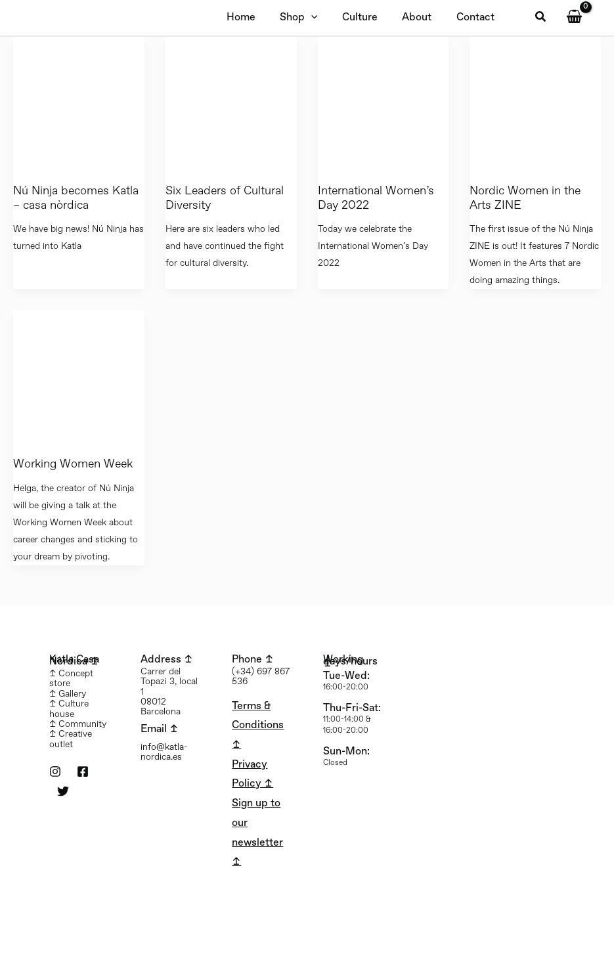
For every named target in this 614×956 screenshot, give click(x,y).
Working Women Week (73, 464)
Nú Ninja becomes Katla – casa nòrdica (76, 198)
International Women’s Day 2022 (376, 198)
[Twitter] (63, 791)
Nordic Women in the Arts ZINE (525, 198)
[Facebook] (83, 771)
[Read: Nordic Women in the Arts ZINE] (535, 102)
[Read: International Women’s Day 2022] (383, 102)
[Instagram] (55, 771)
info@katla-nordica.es (164, 752)
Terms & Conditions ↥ (258, 725)
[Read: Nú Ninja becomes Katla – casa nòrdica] (78, 102)
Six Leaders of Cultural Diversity (224, 198)
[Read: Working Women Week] (78, 375)
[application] (306, 17)
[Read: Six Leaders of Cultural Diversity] (231, 102)
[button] (541, 18)
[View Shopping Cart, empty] (574, 17)
